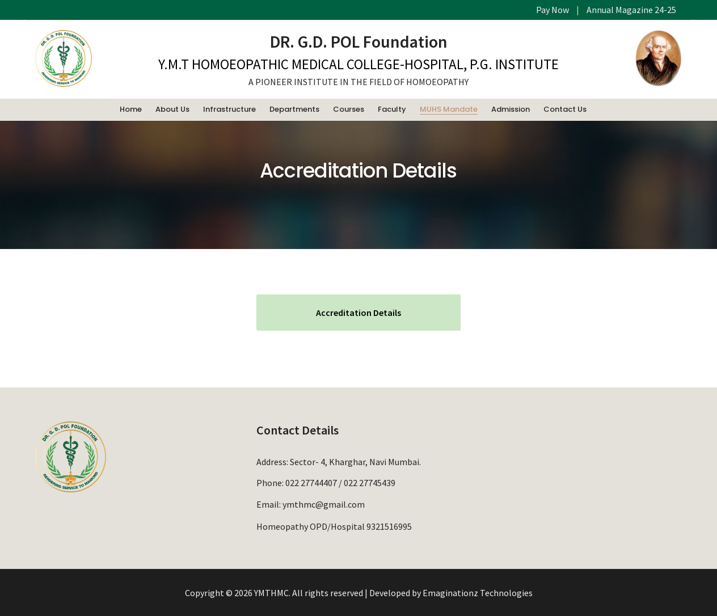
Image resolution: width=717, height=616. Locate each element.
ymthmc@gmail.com (323, 503)
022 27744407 (311, 482)
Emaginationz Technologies (478, 592)
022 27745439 (369, 482)
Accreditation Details (358, 312)
